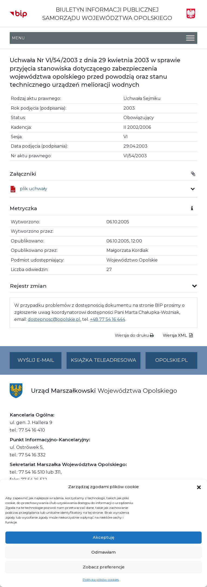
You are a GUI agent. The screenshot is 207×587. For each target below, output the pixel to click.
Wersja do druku (134, 335)
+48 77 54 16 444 (107, 319)
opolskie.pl (171, 360)
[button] (199, 486)
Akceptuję (103, 537)
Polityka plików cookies (101, 580)
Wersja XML (178, 335)
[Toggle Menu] (190, 38)
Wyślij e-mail (40, 362)
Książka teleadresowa (103, 360)
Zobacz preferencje (104, 566)
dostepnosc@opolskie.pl (54, 319)
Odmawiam (103, 552)
